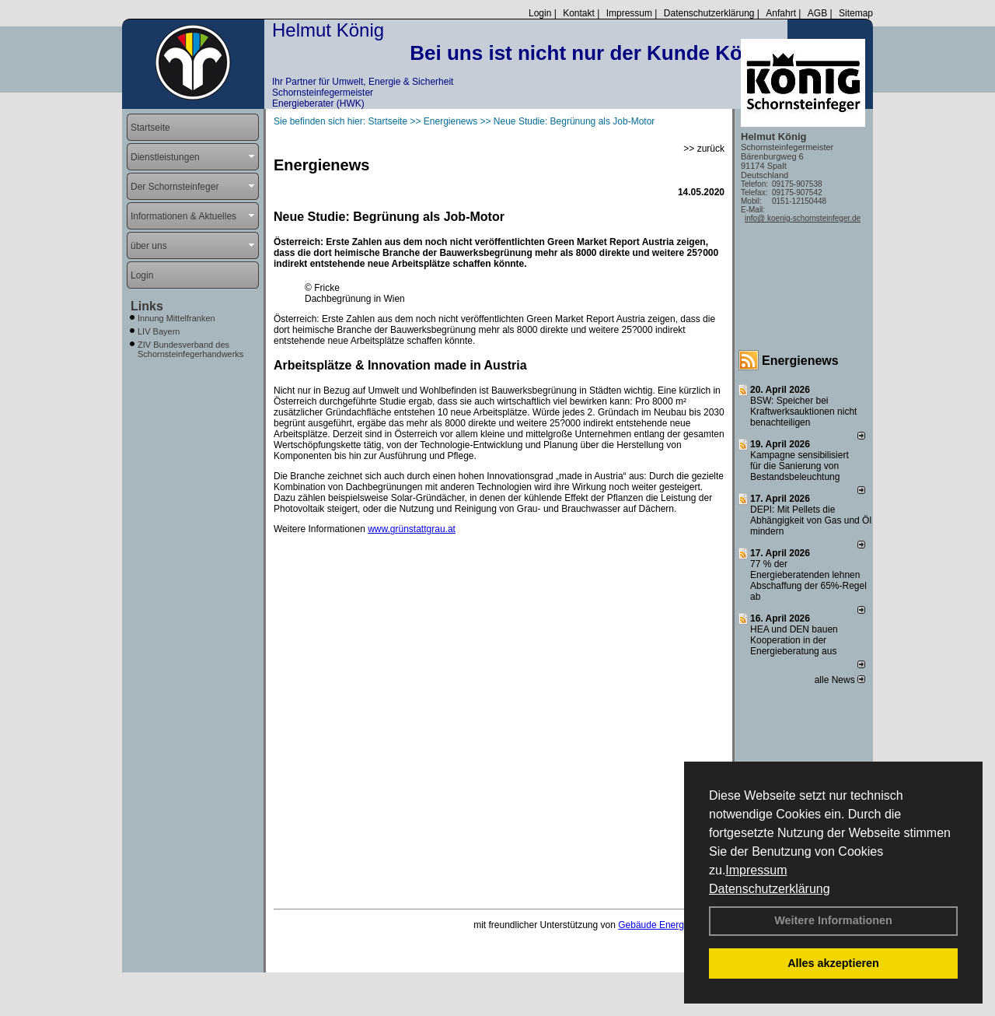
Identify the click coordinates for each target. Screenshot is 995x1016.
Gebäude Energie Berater (671, 925)
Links (147, 306)
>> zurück (703, 148)
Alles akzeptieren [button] (833, 963)
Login (540, 13)
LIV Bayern (159, 331)
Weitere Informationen (833, 920)
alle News (840, 679)
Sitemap (856, 13)
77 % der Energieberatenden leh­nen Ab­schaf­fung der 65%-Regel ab (808, 580)
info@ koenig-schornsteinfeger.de (803, 218)
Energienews (800, 360)
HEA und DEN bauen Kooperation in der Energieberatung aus (794, 640)
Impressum (756, 870)
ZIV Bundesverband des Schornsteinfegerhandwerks (190, 349)
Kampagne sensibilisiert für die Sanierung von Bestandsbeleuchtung (799, 466)
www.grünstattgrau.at (412, 529)
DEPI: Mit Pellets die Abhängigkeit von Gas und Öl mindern (810, 520)
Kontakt (579, 13)
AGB (817, 13)
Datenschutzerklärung (769, 888)
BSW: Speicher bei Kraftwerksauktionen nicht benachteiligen (803, 411)
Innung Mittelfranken (176, 318)
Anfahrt (781, 13)
